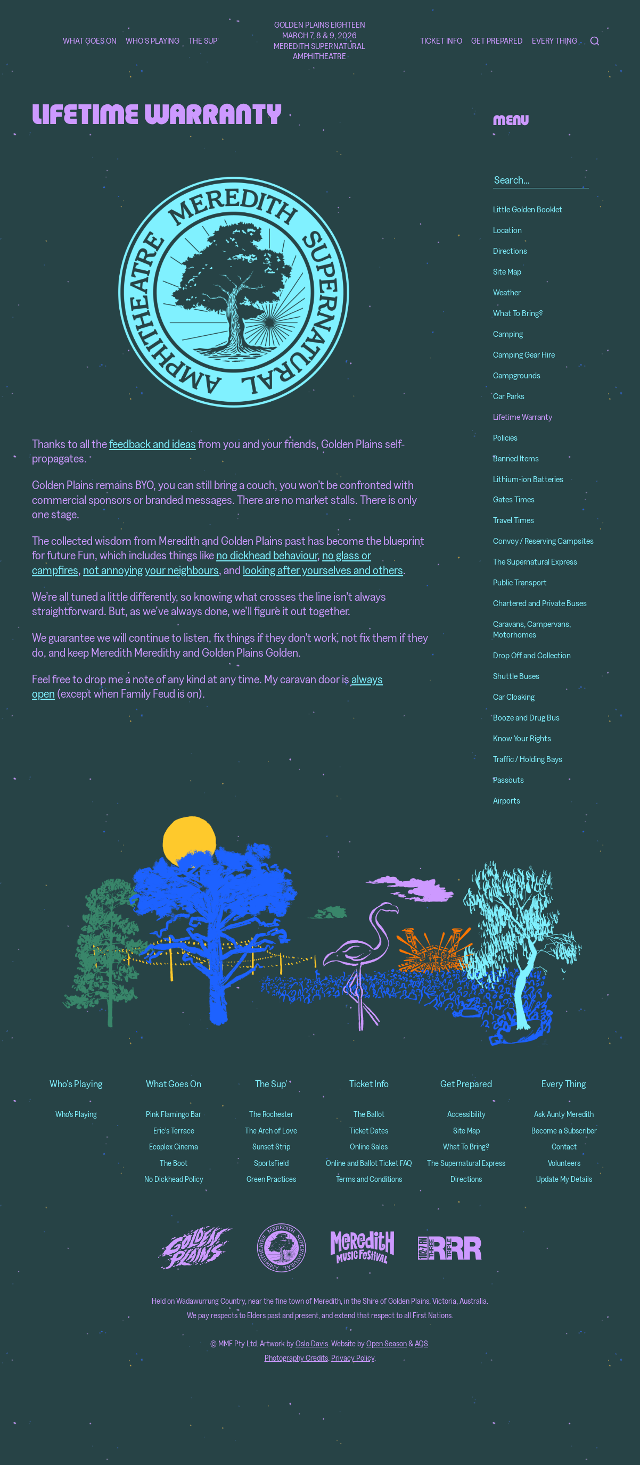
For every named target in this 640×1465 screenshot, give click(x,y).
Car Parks (508, 396)
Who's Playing (152, 40)
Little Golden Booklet (527, 209)
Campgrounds (516, 375)
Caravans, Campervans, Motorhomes (532, 629)
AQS (421, 1343)
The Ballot (369, 1114)
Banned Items (516, 458)
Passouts (508, 779)
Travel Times (513, 520)
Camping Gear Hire (524, 354)
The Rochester (271, 1114)
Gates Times (514, 499)
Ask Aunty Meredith (564, 1114)
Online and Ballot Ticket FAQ (369, 1163)
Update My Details (564, 1178)
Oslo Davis (312, 1343)
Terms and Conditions (369, 1178)
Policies (505, 437)
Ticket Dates (368, 1130)
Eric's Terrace (173, 1130)
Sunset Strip (271, 1146)
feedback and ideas (152, 443)
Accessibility (466, 1114)
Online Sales (369, 1146)
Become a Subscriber (564, 1130)
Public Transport (520, 582)
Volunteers (564, 1163)
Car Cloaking (514, 696)
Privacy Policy (352, 1357)
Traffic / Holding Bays (527, 759)
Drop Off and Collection (532, 655)
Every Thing (554, 40)
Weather (507, 292)
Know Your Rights (522, 738)
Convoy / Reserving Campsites (543, 540)
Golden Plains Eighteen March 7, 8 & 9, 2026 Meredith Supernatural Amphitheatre (319, 40)
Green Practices (271, 1178)
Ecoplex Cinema (173, 1146)
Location (507, 230)
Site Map (507, 271)
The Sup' (203, 40)
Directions (510, 250)
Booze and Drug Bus (526, 717)
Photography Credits (296, 1357)
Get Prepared (497, 40)
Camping (508, 333)
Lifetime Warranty (522, 416)
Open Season (386, 1343)
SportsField (271, 1163)
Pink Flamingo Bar (173, 1114)
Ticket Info (441, 40)
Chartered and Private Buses (540, 603)
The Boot (173, 1163)
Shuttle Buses (516, 676)
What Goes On (90, 40)
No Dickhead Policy (173, 1178)
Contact (564, 1146)
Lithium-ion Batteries (528, 479)
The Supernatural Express (535, 561)
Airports (506, 800)
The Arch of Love (271, 1130)
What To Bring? (518, 313)
